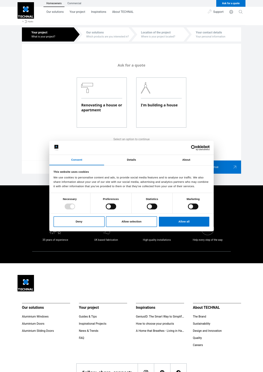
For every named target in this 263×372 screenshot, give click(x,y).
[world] (231, 12)
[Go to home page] (26, 12)
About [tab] (186, 159)
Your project (77, 12)
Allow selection (131, 221)
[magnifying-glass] (240, 12)
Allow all (184, 221)
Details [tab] (131, 159)
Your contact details (209, 32)
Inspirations (98, 12)
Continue (222, 167)
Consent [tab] (76, 159)
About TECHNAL (123, 12)
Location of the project (156, 32)
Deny (79, 221)
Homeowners (54, 3)
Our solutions (55, 12)
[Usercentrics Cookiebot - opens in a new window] (194, 147)
